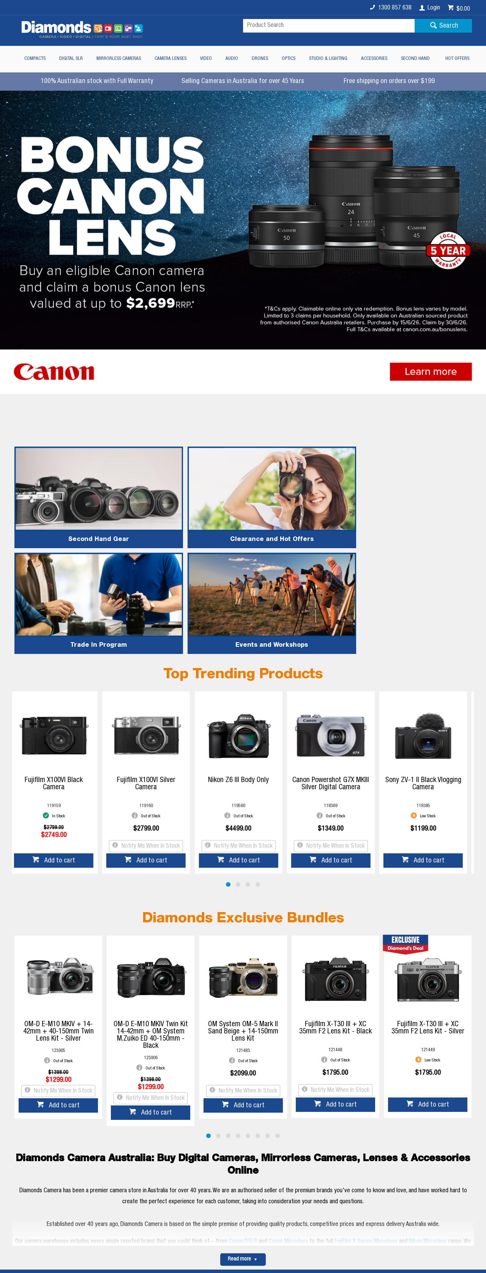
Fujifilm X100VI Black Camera (58, 647)
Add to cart (63, 723)
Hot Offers (457, 58)
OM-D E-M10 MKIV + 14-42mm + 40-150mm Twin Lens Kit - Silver (58, 894)
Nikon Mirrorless (428, 1105)
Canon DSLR (243, 1105)
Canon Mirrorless (288, 1105)
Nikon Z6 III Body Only (243, 643)
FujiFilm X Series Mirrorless (366, 1105)
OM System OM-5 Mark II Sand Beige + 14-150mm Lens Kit (243, 894)
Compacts (35, 58)
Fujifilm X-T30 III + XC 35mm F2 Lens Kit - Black (335, 891)
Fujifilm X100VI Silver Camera (151, 647)
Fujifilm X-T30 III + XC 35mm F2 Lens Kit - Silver (427, 891)
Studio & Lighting (328, 58)
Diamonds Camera (152, 1161)
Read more (239, 1122)
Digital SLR (71, 58)
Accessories (374, 58)
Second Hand (415, 58)
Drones (260, 58)
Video (206, 58)
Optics (288, 58)
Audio (232, 58)
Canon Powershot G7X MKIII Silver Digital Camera (335, 647)
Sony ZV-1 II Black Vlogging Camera (428, 647)
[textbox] (329, 26)
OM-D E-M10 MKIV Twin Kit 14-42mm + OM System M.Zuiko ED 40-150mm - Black (151, 898)
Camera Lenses (170, 58)
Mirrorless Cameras (118, 58)
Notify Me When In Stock (155, 709)
